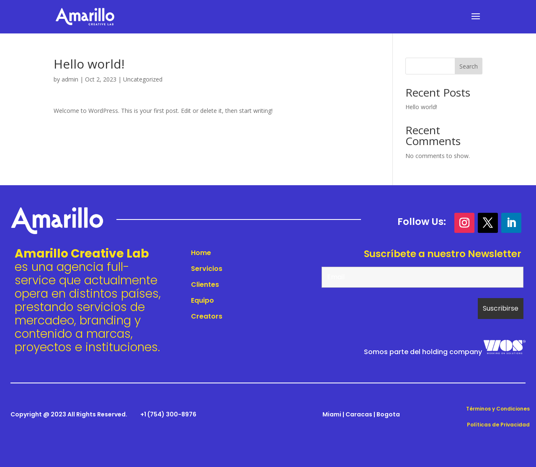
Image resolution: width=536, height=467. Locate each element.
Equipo (202, 300)
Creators (206, 316)
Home (201, 253)
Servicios (206, 268)
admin (70, 79)
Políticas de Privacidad (498, 424)
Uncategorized (142, 79)
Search (468, 66)
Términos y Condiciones (498, 408)
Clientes (205, 284)
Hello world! (421, 107)
